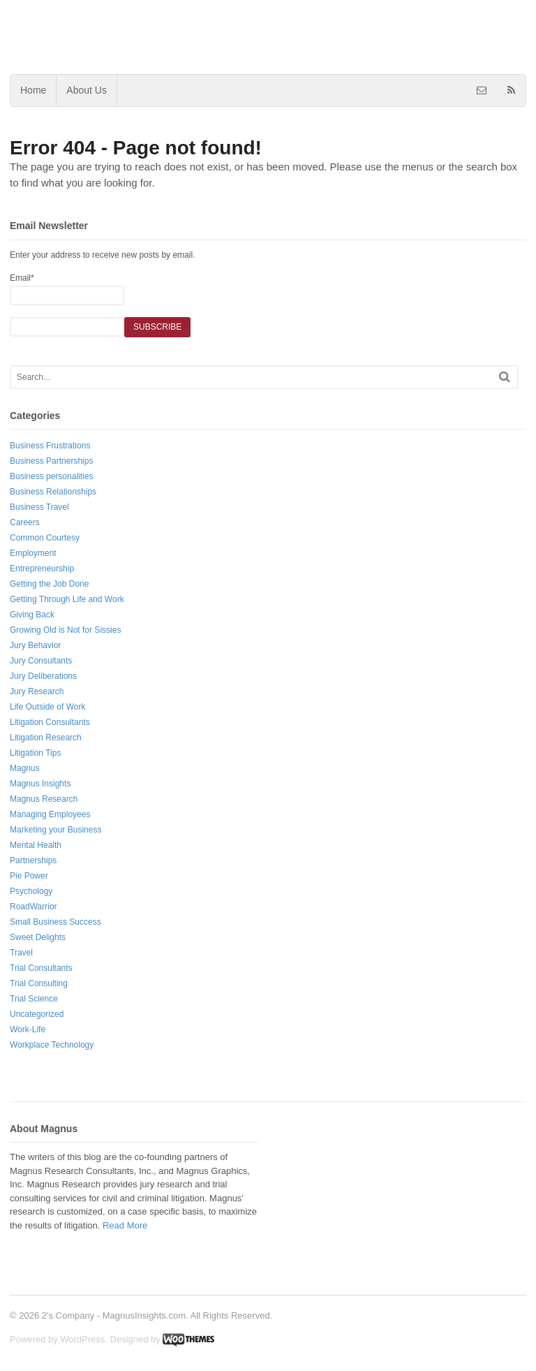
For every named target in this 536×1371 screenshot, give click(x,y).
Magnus (25, 768)
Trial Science (34, 999)
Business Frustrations (50, 445)
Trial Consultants (41, 968)
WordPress (82, 1339)
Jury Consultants (41, 661)
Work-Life (27, 1029)
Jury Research (37, 691)
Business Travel (39, 507)
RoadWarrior (33, 906)
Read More (125, 1225)
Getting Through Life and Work (67, 599)
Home (33, 90)
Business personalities (51, 476)
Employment (33, 553)
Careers (25, 522)
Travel (21, 953)
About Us (86, 90)
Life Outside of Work (48, 707)
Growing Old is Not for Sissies (65, 630)
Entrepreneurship (42, 568)
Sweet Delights (38, 937)
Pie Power (29, 876)
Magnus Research (43, 799)
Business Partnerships (51, 461)
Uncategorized (37, 1014)
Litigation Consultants (50, 722)
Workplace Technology (52, 1045)
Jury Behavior (35, 645)
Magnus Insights (40, 784)
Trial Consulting (39, 983)
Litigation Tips (35, 753)
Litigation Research (46, 737)
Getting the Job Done (49, 584)
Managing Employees (50, 814)
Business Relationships (53, 492)
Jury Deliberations (43, 676)
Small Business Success (55, 922)
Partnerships (33, 860)
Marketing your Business (55, 830)
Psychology (31, 891)
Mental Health (35, 845)
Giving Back (32, 614)
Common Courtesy (45, 538)
